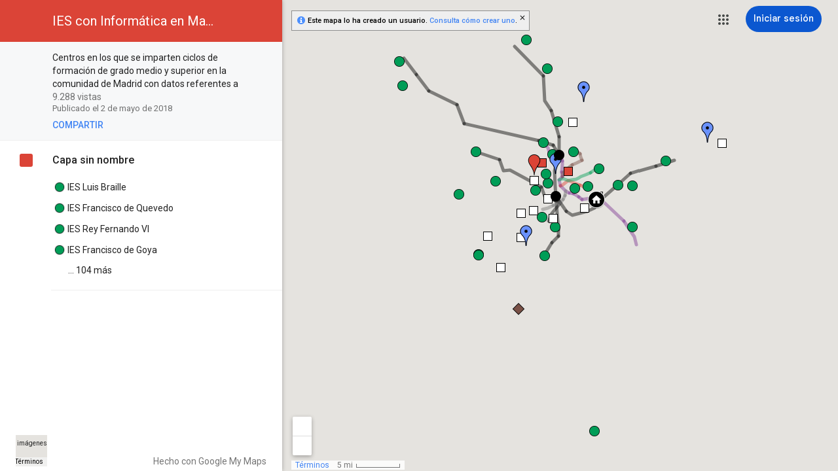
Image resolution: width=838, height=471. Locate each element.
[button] (723, 20)
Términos (312, 465)
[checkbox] (265, 58)
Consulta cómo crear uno (472, 20)
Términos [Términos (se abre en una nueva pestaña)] (29, 461)
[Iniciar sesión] (784, 19)
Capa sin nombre (93, 160)
